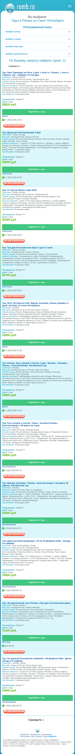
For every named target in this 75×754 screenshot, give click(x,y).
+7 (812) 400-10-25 (13, 120)
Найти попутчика (52, 742)
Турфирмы (54, 740)
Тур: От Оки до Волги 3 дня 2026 (19, 190)
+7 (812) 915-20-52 (13, 177)
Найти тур (25, 740)
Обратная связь (54, 744)
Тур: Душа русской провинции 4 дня (21, 132)
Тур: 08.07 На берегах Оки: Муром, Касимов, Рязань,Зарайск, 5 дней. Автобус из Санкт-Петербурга (35, 304)
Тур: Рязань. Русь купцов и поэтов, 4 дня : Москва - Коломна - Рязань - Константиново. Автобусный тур (35, 364)
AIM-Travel (7, 174)
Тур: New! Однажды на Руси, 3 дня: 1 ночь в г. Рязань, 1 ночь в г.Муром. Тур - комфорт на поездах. (35, 73)
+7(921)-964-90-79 (13, 470)
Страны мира (65, 742)
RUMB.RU (52, 737)
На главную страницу (11, 740)
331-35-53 (9, 646)
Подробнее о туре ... (37, 112)
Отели (5, 744)
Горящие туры (36, 740)
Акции (45, 740)
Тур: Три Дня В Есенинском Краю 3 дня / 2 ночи (27, 247)
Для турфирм (35, 744)
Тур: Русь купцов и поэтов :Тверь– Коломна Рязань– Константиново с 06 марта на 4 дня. (30, 424)
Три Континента (9, 467)
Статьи (12, 744)
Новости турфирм (10, 742)
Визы (44, 744)
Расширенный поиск (37, 27)
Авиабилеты (23, 742)
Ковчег (5, 116)
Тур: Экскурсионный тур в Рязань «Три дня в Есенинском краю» (36, 603)
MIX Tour (6, 642)
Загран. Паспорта (37, 742)
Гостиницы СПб (22, 744)
